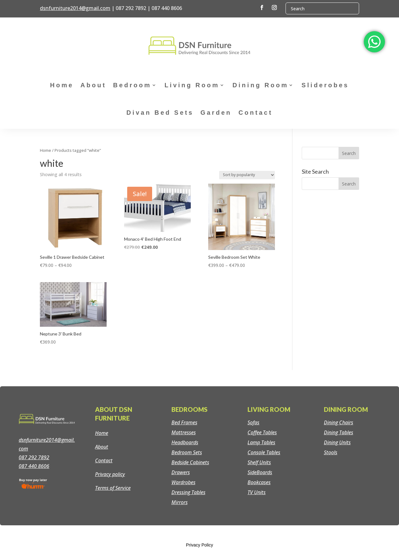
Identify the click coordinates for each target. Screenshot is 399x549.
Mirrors (179, 502)
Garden (216, 112)
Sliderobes (325, 85)
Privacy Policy (199, 544)
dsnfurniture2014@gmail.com (75, 8)
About (93, 85)
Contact (255, 112)
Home (62, 85)
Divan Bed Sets (160, 112)
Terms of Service (113, 487)
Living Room (192, 85)
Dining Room (260, 85)
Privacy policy (110, 474)
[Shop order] (247, 175)
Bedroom (132, 85)
